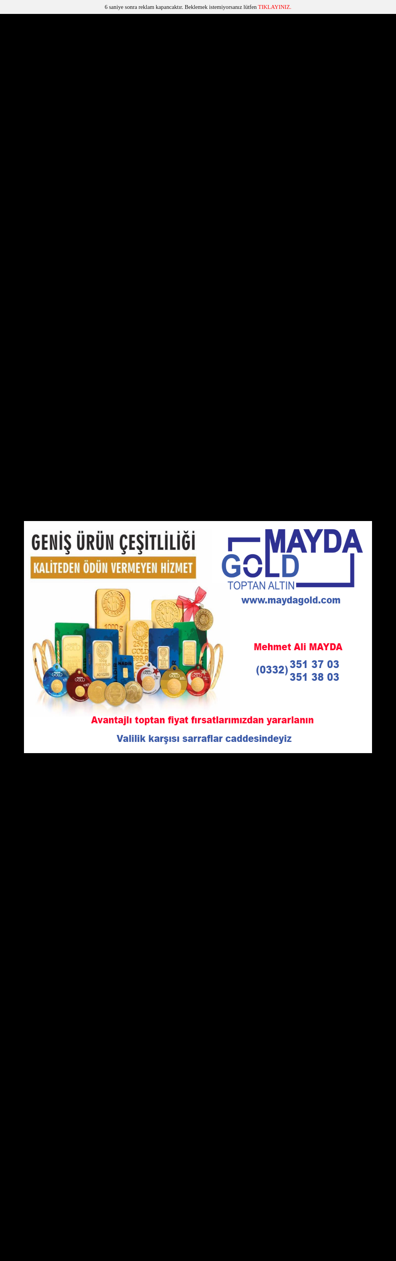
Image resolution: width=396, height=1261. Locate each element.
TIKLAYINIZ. (274, 7)
